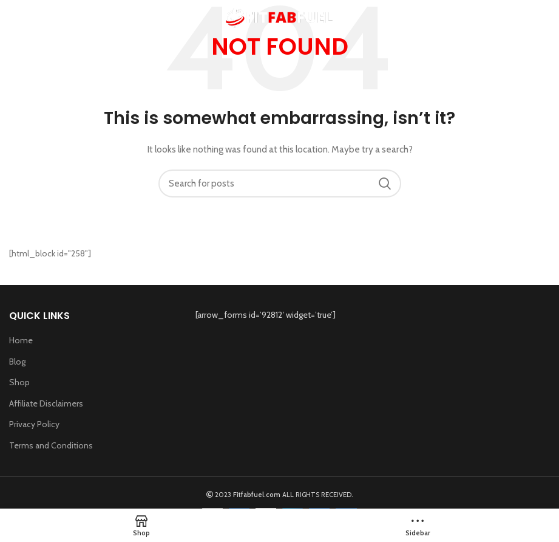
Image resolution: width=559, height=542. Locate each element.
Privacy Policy (34, 424)
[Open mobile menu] (28, 18)
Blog (17, 361)
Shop (19, 382)
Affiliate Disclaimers (46, 403)
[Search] (279, 183)
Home (21, 340)
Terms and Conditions (51, 445)
